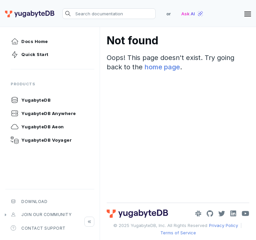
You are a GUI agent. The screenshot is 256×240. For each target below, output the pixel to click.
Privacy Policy (223, 225)
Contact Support (38, 228)
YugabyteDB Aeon (37, 127)
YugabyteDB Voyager (41, 140)
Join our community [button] (41, 214)
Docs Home (29, 41)
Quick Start (30, 55)
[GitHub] (210, 213)
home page (162, 67)
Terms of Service (178, 232)
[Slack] (198, 213)
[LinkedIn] (233, 213)
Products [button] (23, 84)
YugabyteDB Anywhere (43, 113)
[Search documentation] (109, 13)
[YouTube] (245, 213)
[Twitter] (221, 213)
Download (29, 201)
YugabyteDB (31, 100)
